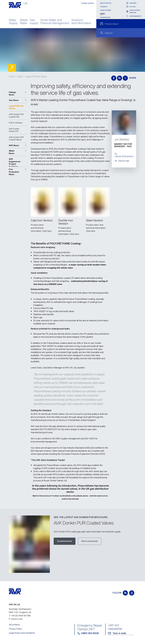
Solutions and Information (81, 21)
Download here (64, 541)
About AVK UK (105, 3)
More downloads (89, 541)
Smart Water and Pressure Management (54, 21)
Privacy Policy (15, 628)
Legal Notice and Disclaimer (22, 632)
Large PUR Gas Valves (35, 76)
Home (12, 76)
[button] (18, 93)
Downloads (105, 17)
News (102, 14)
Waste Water (24, 21)
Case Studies (105, 10)
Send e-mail (16, 618)
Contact (103, 7)
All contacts (14, 624)
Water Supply (13, 21)
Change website (87, 3)
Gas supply (34, 21)
